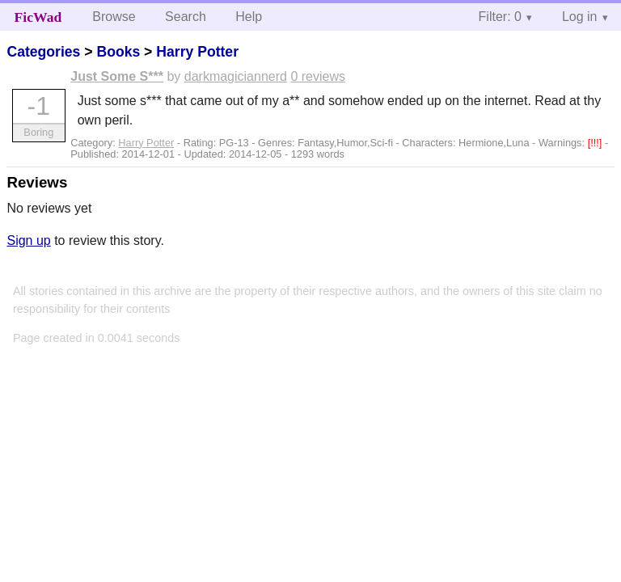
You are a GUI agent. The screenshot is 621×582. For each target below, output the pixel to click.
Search (185, 16)
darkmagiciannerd (235, 76)
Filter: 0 (500, 16)
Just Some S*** (116, 76)
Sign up (28, 240)
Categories (43, 52)
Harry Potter (197, 52)
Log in (580, 16)
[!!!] (596, 143)
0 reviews (317, 76)
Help (248, 16)
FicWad (38, 17)
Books (118, 52)
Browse (113, 16)
